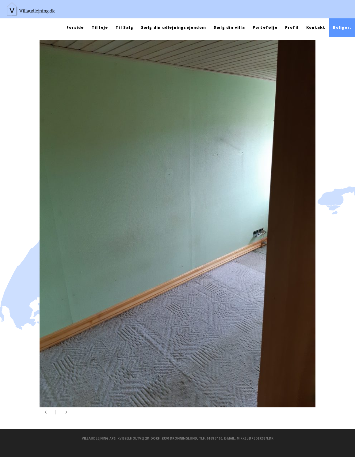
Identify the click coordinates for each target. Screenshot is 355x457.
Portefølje (265, 27)
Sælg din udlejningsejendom (173, 27)
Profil (292, 27)
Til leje (100, 27)
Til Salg (124, 27)
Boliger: (342, 27)
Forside (75, 27)
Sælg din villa (229, 27)
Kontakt (315, 27)
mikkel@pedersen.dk (255, 438)
